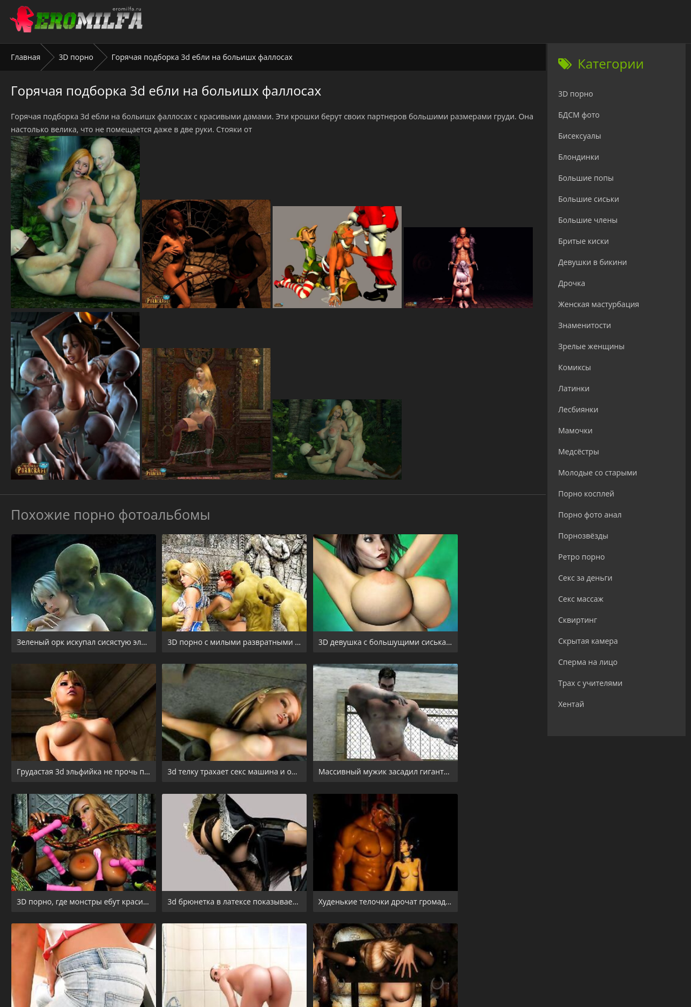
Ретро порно (581, 557)
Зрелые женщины (591, 346)
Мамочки (575, 430)
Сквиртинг (577, 620)
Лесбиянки (578, 409)
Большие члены (588, 220)
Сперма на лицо (588, 662)
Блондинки (578, 157)
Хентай (571, 704)
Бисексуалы (579, 136)
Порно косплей (586, 493)
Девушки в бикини (592, 262)
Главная (26, 57)
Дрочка (571, 283)
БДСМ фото (579, 115)
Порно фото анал (590, 514)
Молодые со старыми (597, 472)
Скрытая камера (588, 641)
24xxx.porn (321, 941)
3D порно (76, 57)
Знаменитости (584, 325)
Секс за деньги (585, 578)
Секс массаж (581, 599)
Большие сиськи (588, 199)
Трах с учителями (590, 683)
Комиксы (574, 367)
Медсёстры (578, 451)
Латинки (574, 388)
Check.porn (369, 941)
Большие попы (586, 178)
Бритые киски (583, 241)
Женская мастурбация (598, 304)
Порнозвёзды (583, 535)
